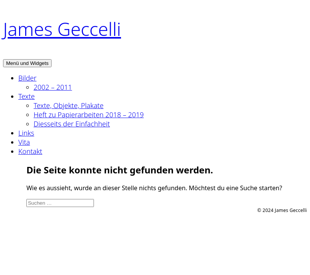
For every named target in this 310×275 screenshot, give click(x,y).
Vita (24, 142)
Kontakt (30, 151)
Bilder (27, 77)
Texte (26, 96)
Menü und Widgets (27, 63)
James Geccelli (62, 28)
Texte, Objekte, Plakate (68, 105)
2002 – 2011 (53, 87)
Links (26, 133)
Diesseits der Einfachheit (72, 123)
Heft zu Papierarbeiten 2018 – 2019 (89, 114)
